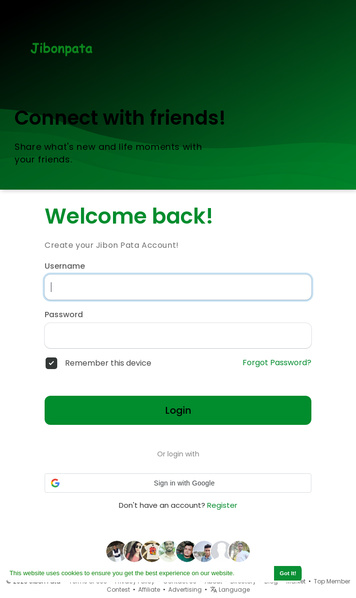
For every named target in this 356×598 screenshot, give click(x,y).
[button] (178, 483)
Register (222, 505)
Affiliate (149, 589)
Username (65, 266)
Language (230, 589)
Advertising (185, 589)
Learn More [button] (254, 573)
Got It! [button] (288, 573)
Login (178, 410)
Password (64, 314)
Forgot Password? (277, 362)
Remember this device (108, 363)
